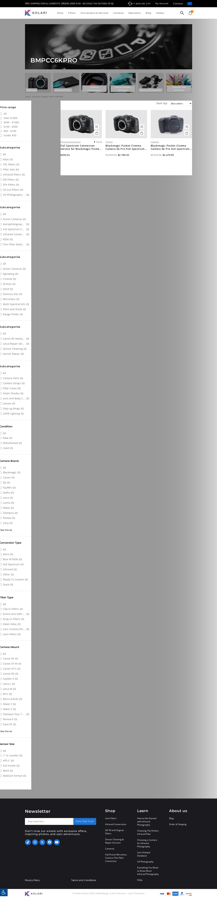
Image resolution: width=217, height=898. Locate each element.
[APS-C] (30, 761)
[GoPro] (30, 493)
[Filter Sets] (30, 169)
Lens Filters (111, 818)
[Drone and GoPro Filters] (30, 614)
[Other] (30, 574)
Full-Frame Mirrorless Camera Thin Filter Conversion (116, 858)
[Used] (30, 448)
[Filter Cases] (30, 388)
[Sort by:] (179, 103)
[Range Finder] (30, 314)
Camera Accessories (151, 90)
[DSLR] (30, 289)
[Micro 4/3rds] (30, 699)
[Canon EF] (30, 659)
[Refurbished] (30, 443)
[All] (30, 154)
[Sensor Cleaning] (30, 349)
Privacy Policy (32, 880)
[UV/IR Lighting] (30, 414)
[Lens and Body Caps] (30, 398)
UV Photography (145, 861)
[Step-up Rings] (30, 408)
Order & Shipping (177, 824)
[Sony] (30, 523)
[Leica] (30, 498)
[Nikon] (30, 508)
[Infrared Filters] (30, 174)
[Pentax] (30, 518)
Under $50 (37, 135)
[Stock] (30, 585)
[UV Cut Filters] (30, 190)
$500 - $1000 (38, 122)
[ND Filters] (30, 180)
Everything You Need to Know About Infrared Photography (148, 871)
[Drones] (30, 284)
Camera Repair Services (122, 88)
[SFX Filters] (30, 185)
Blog (148, 13)
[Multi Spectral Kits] (30, 304)
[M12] (30, 694)
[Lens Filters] (30, 634)
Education (134, 13)
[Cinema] (30, 279)
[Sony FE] (30, 724)
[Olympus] (30, 513)
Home (27, 96)
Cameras (118, 13)
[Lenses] (30, 403)
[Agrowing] (30, 274)
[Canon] (30, 477)
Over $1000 (38, 118)
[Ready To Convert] (30, 579)
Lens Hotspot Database (143, 854)
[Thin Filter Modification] (30, 244)
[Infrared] (30, 569)
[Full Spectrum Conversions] (30, 229)
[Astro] (30, 554)
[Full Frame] (30, 766)
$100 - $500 (38, 126)
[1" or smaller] (30, 755)
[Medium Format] (30, 776)
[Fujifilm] (30, 488)
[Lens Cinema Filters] (30, 629)
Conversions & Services (94, 13)
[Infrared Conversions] (30, 234)
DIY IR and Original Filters (114, 832)
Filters (72, 13)
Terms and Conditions (83, 880)
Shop (60, 13)
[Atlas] (30, 159)
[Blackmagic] (30, 472)
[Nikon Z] (30, 709)
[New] (30, 438)
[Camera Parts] (30, 378)
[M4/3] (30, 771)
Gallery (160, 13)
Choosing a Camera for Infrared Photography (147, 843)
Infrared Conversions (86, 149)
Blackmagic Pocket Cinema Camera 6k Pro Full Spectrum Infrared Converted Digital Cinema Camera (134, 155)
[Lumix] (30, 503)
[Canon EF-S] (30, 669)
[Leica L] (30, 684)
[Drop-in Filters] (30, 619)
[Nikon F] (30, 704)
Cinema (119, 149)
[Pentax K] (30, 719)
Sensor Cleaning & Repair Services (114, 841)
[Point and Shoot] (30, 309)
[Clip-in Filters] (30, 609)
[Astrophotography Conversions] (30, 224)
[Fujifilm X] (30, 679)
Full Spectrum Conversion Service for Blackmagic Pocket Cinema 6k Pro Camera (93, 155)
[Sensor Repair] (30, 354)
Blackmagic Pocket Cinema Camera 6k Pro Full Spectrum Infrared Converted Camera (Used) (174, 155)
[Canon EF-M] (30, 664)
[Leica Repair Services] (30, 344)
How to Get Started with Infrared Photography (146, 821)
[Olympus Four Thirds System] (30, 714)
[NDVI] (30, 239)
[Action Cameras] (30, 219)
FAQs (139, 880)
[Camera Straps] (30, 383)
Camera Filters (63, 90)
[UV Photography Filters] (30, 195)
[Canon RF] (30, 674)
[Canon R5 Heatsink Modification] (30, 339)
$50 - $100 (37, 131)
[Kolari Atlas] (30, 624)
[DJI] (30, 482)
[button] (4, 892)
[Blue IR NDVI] (30, 559)
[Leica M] (30, 689)
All (32, 113)
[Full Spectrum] (30, 564)
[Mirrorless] (30, 299)
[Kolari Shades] (30, 393)
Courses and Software (179, 88)
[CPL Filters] (30, 164)
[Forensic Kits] (30, 294)
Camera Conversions (94, 88)
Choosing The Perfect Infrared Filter (148, 832)
